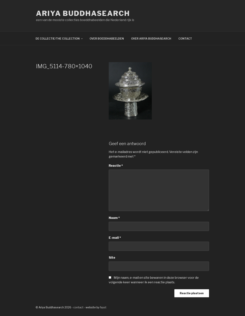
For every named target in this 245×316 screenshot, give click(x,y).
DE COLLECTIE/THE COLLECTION (59, 38)
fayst (103, 307)
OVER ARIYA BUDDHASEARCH (151, 38)
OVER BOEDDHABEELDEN (107, 38)
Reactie (116, 165)
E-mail (115, 238)
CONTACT (185, 38)
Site (112, 257)
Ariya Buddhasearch (83, 13)
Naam (114, 218)
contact (78, 307)
